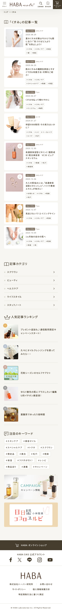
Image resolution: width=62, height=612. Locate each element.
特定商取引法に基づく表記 (31, 594)
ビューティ (30, 31)
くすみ (14, 12)
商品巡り (12, 466)
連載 (25, 466)
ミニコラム (32, 108)
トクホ (32, 447)
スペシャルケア (33, 83)
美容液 (30, 167)
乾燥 (44, 83)
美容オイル (30, 441)
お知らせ (31, 193)
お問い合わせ (46, 584)
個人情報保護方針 (41, 589)
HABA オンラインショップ (31, 545)
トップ (6, 12)
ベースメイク (47, 132)
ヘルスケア (12, 288)
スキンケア (39, 31)
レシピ (43, 460)
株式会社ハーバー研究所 (21, 584)
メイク (38, 117)
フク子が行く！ (26, 460)
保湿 (49, 49)
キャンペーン (41, 466)
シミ (37, 132)
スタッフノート (14, 304)
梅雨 (41, 108)
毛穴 (38, 136)
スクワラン (12, 272)
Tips (38, 92)
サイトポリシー (19, 589)
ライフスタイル (14, 296)
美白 (35, 53)
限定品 (11, 453)
